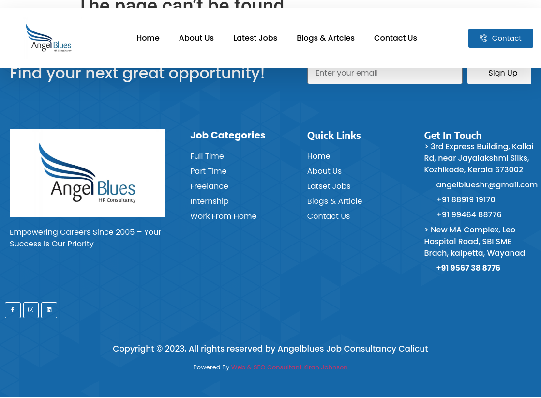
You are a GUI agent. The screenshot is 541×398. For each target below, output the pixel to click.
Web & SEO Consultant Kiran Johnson (289, 368)
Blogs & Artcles (326, 38)
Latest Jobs (255, 38)
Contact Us (395, 38)
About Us (196, 38)
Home (148, 38)
